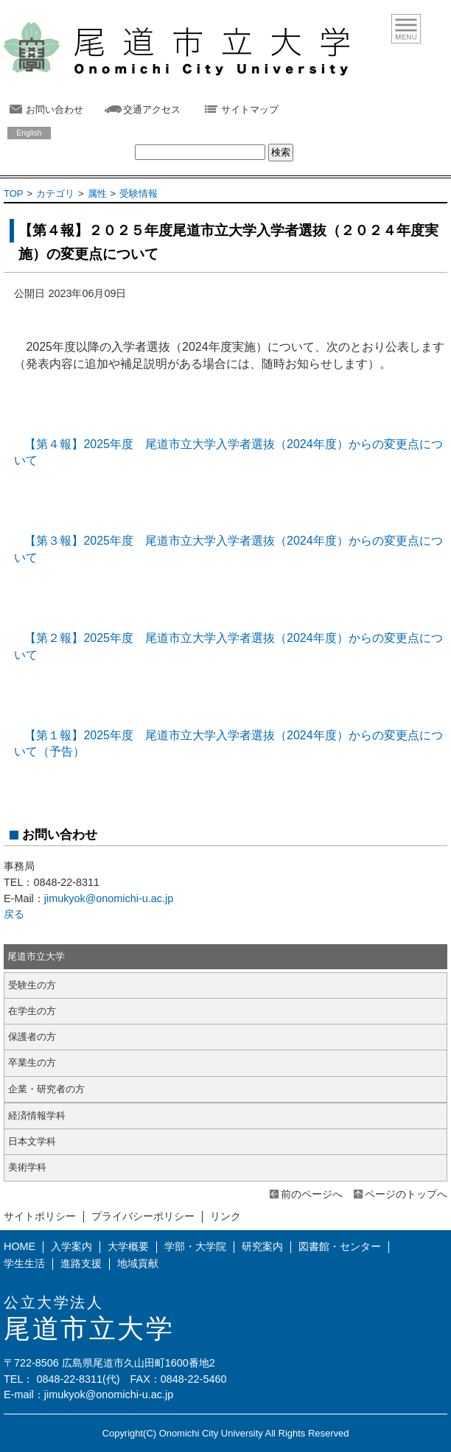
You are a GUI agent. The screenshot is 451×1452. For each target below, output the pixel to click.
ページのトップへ (406, 1194)
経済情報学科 (37, 1115)
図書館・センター (339, 1246)
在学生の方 (32, 1010)
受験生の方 (32, 985)
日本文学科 (32, 1141)
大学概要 (128, 1246)
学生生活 (24, 1263)
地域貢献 (137, 1263)
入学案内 (71, 1246)
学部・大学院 (195, 1246)
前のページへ (312, 1194)
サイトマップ (250, 109)
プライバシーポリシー (143, 1216)
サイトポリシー (40, 1216)
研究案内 (262, 1246)
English (28, 133)
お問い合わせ (54, 109)
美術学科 (27, 1167)
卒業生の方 (32, 1062)
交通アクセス (152, 109)
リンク (225, 1216)
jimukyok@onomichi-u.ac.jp (108, 898)
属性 (97, 193)
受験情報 (138, 193)
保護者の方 (32, 1036)
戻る (14, 914)
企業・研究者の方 (46, 1089)
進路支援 (81, 1263)
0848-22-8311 (69, 1379)
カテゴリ (55, 193)
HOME (19, 1246)
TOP (13, 193)
